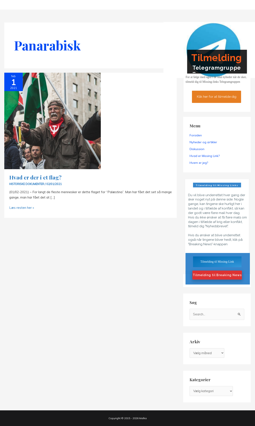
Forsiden (196, 135)
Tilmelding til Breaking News (217, 275)
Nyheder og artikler (203, 142)
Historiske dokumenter (26, 184)
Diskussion (197, 149)
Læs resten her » (21, 208)
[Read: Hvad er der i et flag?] (52, 121)
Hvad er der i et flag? (35, 177)
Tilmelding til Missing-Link (217, 261)
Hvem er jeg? (199, 163)
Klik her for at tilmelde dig (216, 97)
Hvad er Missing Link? (205, 156)
